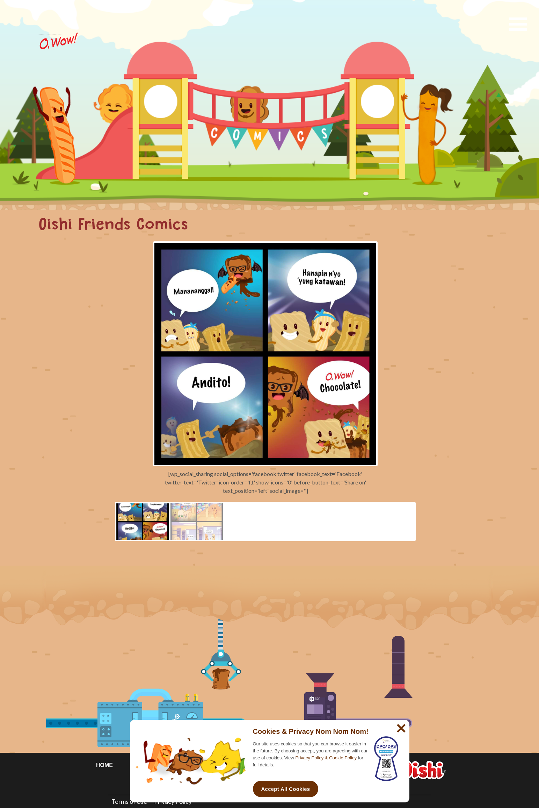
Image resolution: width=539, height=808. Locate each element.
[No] (400, 725)
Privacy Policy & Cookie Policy (326, 757)
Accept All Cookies (285, 789)
